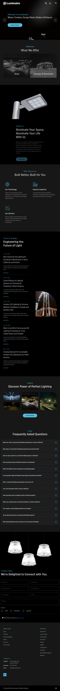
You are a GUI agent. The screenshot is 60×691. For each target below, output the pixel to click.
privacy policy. (20, 617)
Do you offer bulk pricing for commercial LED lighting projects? (30, 515)
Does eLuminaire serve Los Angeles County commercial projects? (30, 495)
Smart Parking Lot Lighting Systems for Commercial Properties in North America (13, 284)
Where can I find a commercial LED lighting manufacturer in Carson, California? (30, 442)
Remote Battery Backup (45, 652)
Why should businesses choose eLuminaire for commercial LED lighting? (30, 522)
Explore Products (15, 25)
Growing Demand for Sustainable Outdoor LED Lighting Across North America (16, 356)
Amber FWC (43, 631)
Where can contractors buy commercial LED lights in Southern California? (30, 502)
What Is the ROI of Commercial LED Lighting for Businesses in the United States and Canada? (16, 332)
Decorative (42, 639)
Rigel (43, 35)
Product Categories (7, 637)
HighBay (42, 644)
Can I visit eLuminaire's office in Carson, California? (30, 489)
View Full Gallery (30, 415)
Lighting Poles (43, 647)
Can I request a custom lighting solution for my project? (30, 509)
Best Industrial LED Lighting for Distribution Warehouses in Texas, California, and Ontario (15, 261)
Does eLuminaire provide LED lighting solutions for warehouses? (30, 462)
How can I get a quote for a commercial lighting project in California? (30, 456)
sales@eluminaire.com (15, 668)
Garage (42, 642)
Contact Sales (6, 644)
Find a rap (5, 642)
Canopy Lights (43, 637)
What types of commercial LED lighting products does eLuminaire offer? (30, 449)
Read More (6, 274)
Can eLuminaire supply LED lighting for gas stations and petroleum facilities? (30, 476)
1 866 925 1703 (13, 665)
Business (3, 609)
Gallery (5, 639)
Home (4, 631)
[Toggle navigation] (55, 3)
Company (5, 634)
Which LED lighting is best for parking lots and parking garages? (30, 469)
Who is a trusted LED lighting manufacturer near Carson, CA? (30, 482)
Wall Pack (42, 655)
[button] (46, 3)
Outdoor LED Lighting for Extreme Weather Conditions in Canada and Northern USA (16, 308)
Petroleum (42, 650)
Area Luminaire (43, 634)
